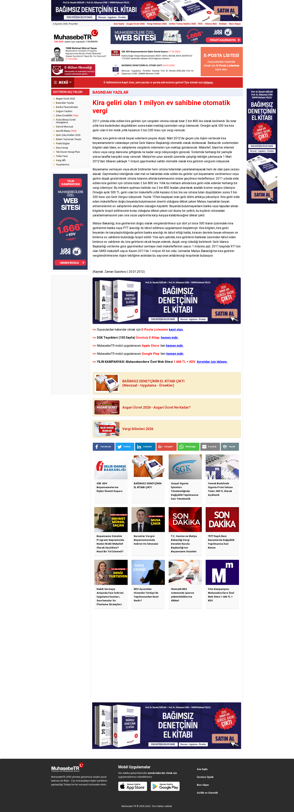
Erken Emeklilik (67, 115)
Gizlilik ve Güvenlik (207, 792)
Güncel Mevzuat (64, 126)
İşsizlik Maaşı (66, 131)
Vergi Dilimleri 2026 (157, 24)
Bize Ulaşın (235, 24)
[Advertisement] (70, 334)
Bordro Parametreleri (67, 107)
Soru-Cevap (62, 147)
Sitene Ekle (211, 24)
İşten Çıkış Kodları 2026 (68, 135)
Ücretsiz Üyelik (205, 777)
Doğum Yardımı (64, 111)
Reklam (223, 24)
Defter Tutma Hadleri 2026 (182, 24)
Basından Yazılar (65, 103)
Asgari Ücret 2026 (135, 24)
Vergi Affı (61, 160)
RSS (200, 24)
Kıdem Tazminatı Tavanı (68, 139)
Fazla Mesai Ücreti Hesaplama (66, 121)
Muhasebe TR (129, 806)
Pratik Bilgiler (63, 143)
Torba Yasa (62, 156)
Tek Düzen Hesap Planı (68, 152)
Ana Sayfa (119, 24)
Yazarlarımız (62, 164)
